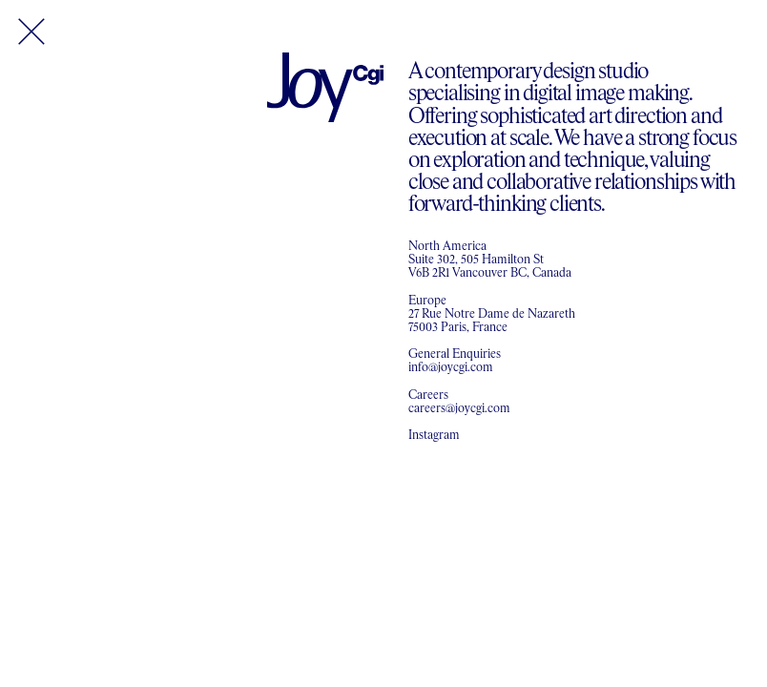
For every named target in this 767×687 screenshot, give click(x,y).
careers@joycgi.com (459, 409)
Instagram (434, 435)
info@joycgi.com (450, 368)
